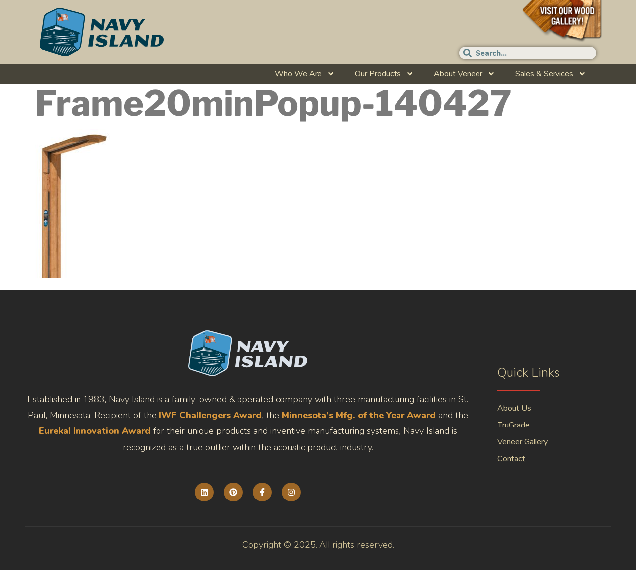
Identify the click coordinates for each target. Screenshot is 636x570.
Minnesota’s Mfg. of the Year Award (359, 415)
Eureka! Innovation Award (95, 431)
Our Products (384, 74)
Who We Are (305, 74)
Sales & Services (550, 74)
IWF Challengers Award (210, 415)
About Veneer (464, 74)
